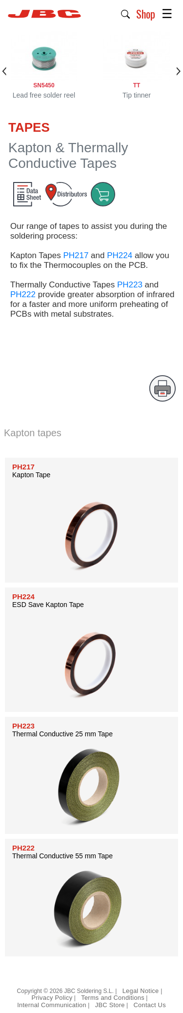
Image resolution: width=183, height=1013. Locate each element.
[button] (126, 13)
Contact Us (150, 1005)
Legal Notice (141, 990)
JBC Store (110, 1005)
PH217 (75, 255)
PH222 (23, 294)
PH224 (119, 255)
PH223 (129, 284)
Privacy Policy (52, 997)
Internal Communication (51, 1005)
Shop (145, 13)
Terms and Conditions (112, 997)
